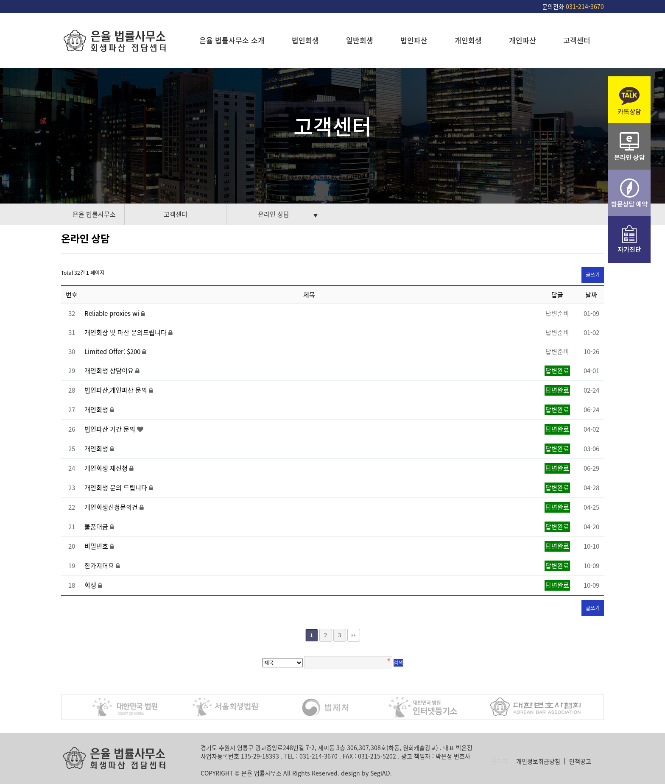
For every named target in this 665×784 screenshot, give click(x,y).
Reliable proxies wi (112, 313)
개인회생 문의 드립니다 (116, 487)
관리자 (499, 761)
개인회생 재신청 (106, 468)
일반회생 (359, 40)
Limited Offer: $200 (113, 351)
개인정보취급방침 (538, 761)
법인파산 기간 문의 (110, 429)
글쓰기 (593, 275)
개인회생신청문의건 (112, 507)
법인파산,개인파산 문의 (116, 390)
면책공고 (580, 761)
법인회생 (305, 40)
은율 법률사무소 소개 (232, 40)
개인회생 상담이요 (109, 370)
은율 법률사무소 (94, 214)
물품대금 (97, 526)
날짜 (591, 294)
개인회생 (468, 40)
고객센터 (576, 40)
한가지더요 (100, 565)
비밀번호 (97, 546)
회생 (91, 585)
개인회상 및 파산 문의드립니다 (126, 332)
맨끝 (353, 635)
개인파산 (522, 40)
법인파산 (414, 40)
